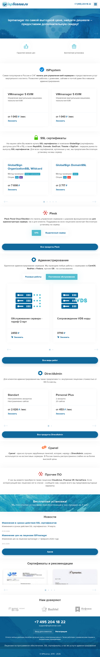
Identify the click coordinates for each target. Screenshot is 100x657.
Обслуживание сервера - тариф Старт (26, 320)
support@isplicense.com (50, 625)
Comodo (47, 146)
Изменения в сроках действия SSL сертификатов (29, 523)
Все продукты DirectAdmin (50, 434)
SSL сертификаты (48, 143)
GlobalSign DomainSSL (71, 165)
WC (21, 177)
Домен (75, 174)
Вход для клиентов (43, 631)
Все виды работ (50, 360)
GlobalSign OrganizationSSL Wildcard (25, 166)
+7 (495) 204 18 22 (82, 4)
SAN (69, 177)
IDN (17, 177)
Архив (50, 552)
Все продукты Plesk (50, 247)
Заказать (12, 121)
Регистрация (61, 631)
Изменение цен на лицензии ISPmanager (24, 535)
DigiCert (74, 146)
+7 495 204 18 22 (50, 622)
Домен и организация (32, 174)
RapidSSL (37, 146)
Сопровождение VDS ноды (73, 318)
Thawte (64, 146)
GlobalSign (75, 143)
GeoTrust (56, 146)
